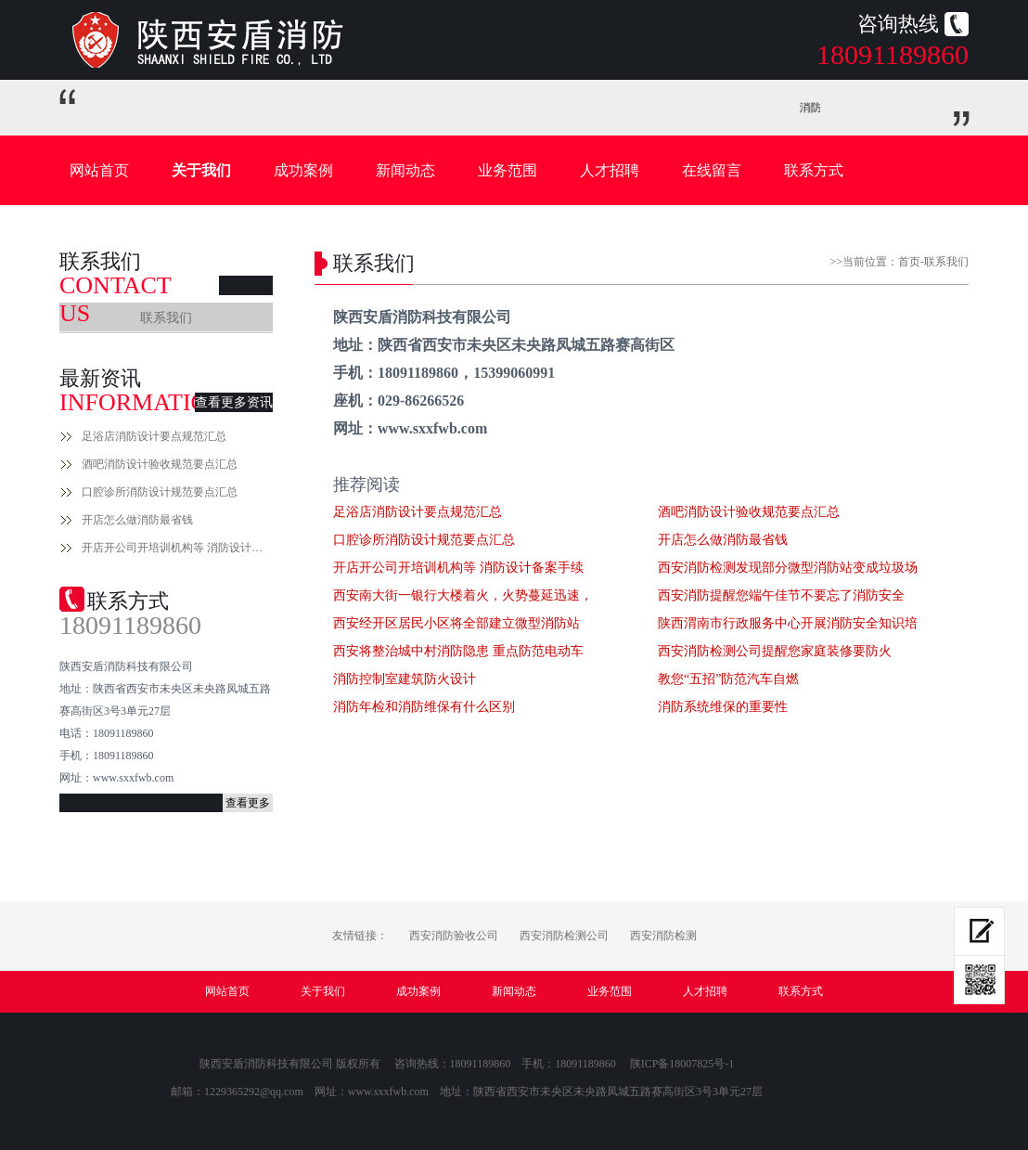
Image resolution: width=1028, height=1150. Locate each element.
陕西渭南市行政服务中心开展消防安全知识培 (788, 623)
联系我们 (166, 318)
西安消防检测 (663, 935)
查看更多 (247, 802)
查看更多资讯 (234, 402)
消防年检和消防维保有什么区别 (424, 707)
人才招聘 (609, 170)
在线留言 (711, 170)
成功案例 (303, 170)
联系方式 (813, 170)
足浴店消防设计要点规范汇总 (154, 436)
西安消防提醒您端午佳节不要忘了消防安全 (781, 595)
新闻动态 (405, 170)
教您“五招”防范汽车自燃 (728, 679)
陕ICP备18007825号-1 (682, 1063)
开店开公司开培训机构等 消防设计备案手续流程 (177, 547)
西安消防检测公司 (564, 935)
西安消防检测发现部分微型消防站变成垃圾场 (788, 568)
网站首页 (99, 170)
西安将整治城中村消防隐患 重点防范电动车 (458, 651)
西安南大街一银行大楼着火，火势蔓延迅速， (463, 595)
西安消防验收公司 (453, 935)
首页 (909, 261)
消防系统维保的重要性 (723, 707)
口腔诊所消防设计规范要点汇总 (160, 491)
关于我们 (201, 170)
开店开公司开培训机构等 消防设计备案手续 (458, 568)
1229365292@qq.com (253, 1091)
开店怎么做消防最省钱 (137, 519)
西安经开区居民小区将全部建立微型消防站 (456, 623)
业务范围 (507, 170)
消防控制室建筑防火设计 (404, 679)
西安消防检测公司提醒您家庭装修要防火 (775, 651)
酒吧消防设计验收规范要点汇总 (160, 464)
